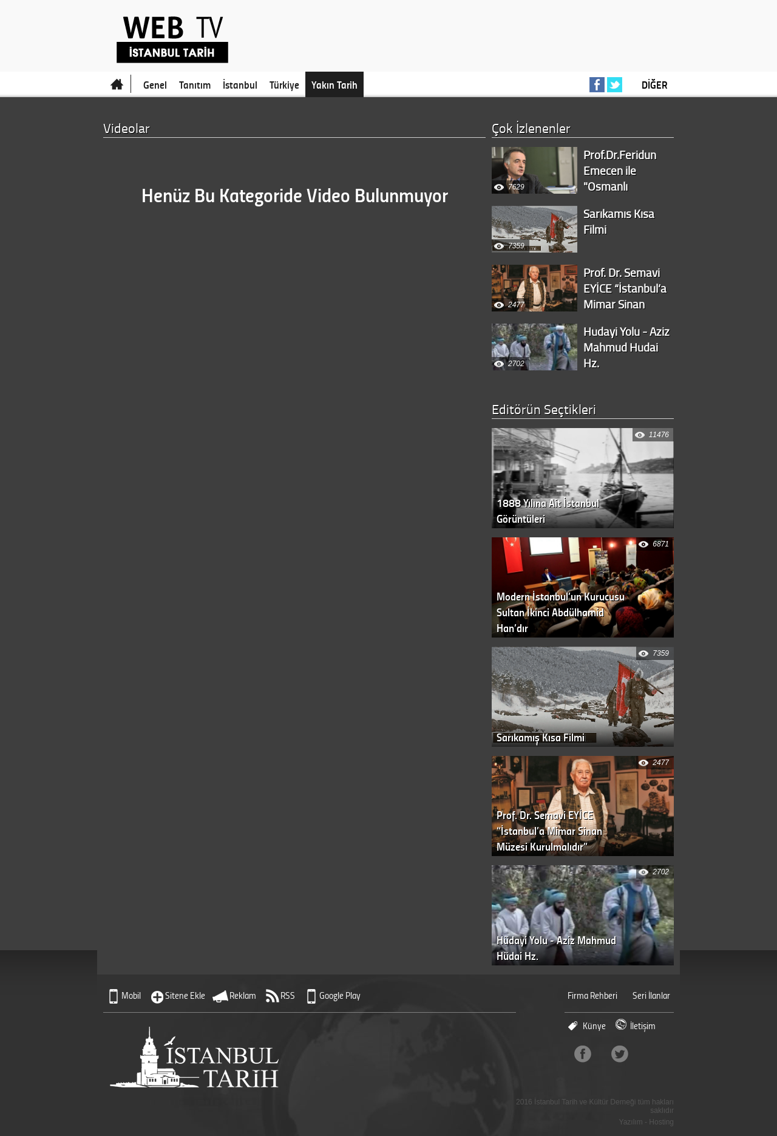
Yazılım (631, 1122)
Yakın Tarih (334, 84)
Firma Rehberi (592, 995)
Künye (594, 1025)
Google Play (340, 995)
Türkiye (284, 84)
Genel (155, 84)
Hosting (661, 1122)
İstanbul (240, 84)
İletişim (643, 1025)
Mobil (131, 995)
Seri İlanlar (651, 995)
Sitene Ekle (185, 995)
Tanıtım (195, 84)
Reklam (242, 995)
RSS (287, 995)
